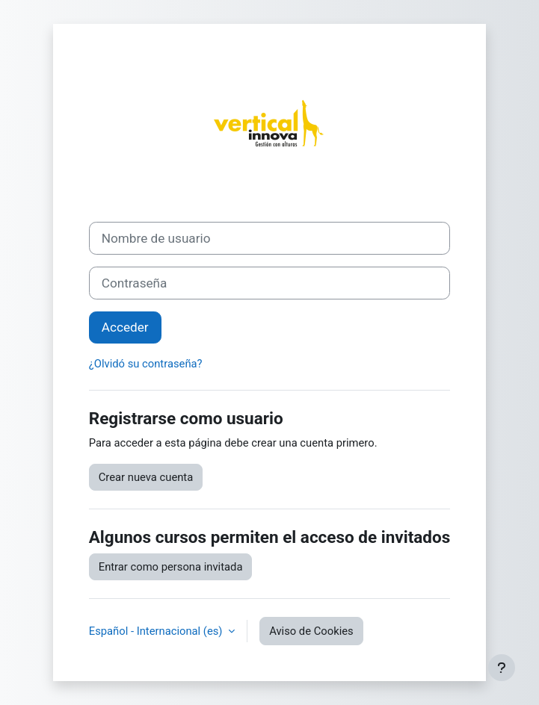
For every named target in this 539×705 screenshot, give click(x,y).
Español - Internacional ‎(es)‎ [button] (157, 631)
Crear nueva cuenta (146, 477)
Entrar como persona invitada (171, 567)
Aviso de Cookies (311, 631)
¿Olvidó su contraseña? (146, 363)
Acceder (125, 327)
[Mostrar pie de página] (501, 667)
